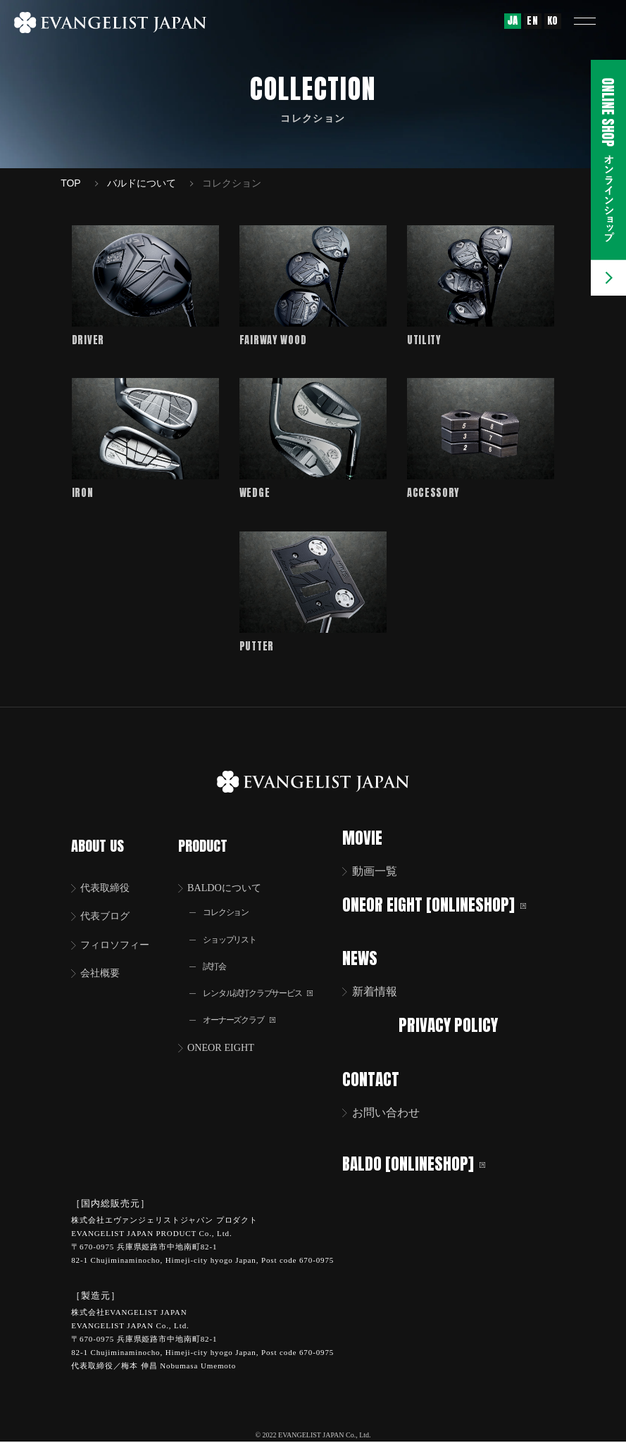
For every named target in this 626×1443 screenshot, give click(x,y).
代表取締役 (110, 877)
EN (532, 20)
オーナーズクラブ (246, 1015)
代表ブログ (110, 906)
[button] (594, 21)
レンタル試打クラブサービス (268, 987)
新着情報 (383, 996)
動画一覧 (383, 877)
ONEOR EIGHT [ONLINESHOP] (443, 909)
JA (512, 20)
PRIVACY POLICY (453, 1028)
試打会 (218, 959)
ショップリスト (236, 931)
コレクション (231, 902)
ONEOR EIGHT (227, 1044)
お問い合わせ (395, 1115)
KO (552, 20)
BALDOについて (232, 877)
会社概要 (104, 965)
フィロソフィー (121, 936)
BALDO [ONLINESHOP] (422, 1165)
